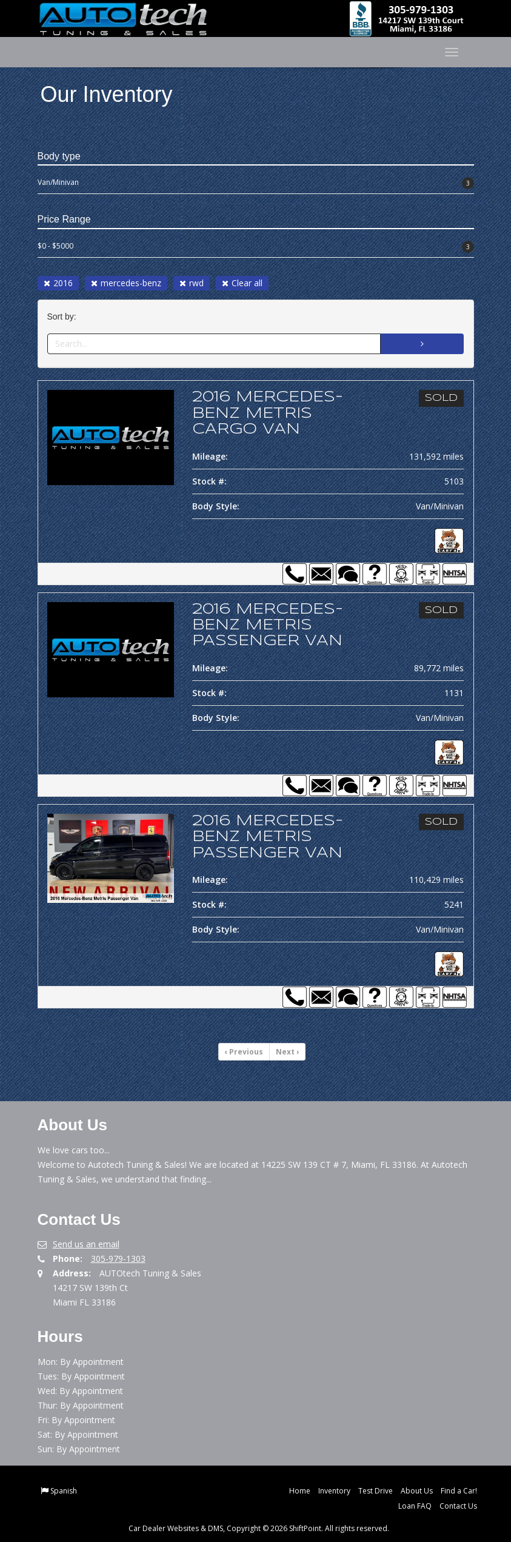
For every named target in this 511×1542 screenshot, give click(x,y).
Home (299, 1491)
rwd (191, 283)
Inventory (334, 1491)
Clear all (242, 283)
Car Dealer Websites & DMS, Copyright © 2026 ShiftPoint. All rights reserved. (259, 1528)
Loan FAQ (415, 1506)
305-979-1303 (118, 1258)
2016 (58, 283)
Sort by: (64, 316)
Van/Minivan (256, 183)
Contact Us (458, 1506)
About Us (417, 1491)
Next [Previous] (287, 1052)
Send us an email (86, 1244)
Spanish (63, 1491)
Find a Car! (459, 1491)
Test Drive (375, 1491)
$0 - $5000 (256, 247)
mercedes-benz (126, 283)
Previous (244, 1052)
